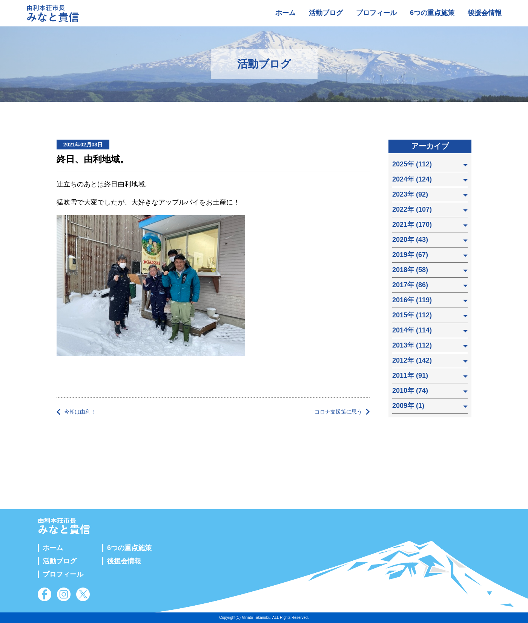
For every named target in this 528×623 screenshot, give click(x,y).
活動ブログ (326, 13)
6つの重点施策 (432, 13)
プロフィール (376, 13)
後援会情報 (485, 13)
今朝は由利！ (80, 412)
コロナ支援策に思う (338, 412)
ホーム (285, 13)
